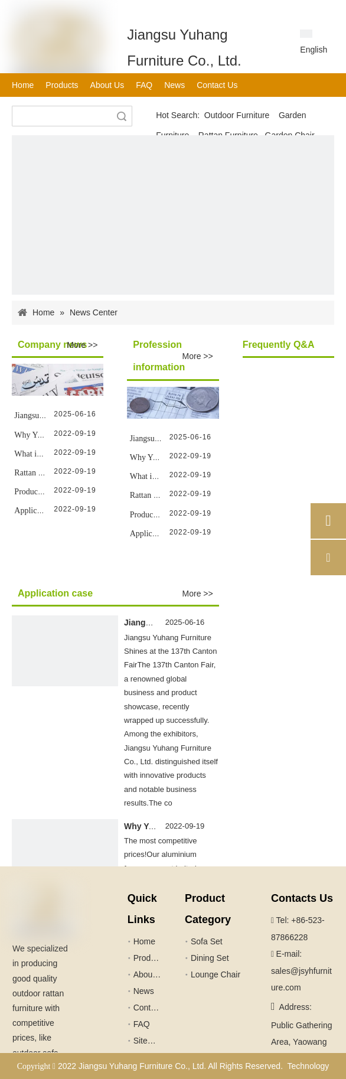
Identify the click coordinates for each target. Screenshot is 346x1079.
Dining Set (210, 958)
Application (33, 510)
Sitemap (148, 1040)
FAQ (141, 1024)
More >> (82, 345)
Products (149, 958)
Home (144, 941)
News (143, 991)
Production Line (41, 491)
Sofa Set (207, 941)
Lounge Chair (215, 974)
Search (122, 116)
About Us (150, 974)
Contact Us (153, 1007)
